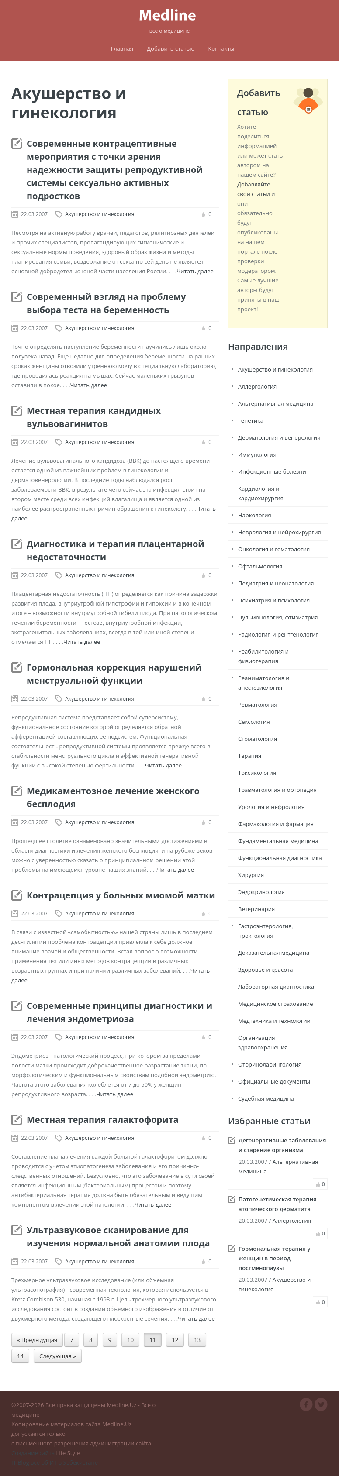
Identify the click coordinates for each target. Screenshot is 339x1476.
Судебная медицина (266, 1098)
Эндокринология (261, 892)
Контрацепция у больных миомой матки (121, 895)
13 (197, 1340)
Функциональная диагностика (280, 858)
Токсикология (257, 773)
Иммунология (257, 454)
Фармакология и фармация (276, 824)
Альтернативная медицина (275, 403)
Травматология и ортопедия (277, 790)
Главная (122, 48)
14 (20, 1356)
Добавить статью (170, 48)
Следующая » (57, 1356)
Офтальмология (260, 566)
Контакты (221, 48)
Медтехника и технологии (274, 1021)
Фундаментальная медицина (278, 841)
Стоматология (257, 739)
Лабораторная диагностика (276, 987)
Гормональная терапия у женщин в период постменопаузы (274, 1258)
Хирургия (251, 875)
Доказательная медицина (273, 952)
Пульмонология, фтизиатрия (278, 617)
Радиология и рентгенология (278, 634)
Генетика (250, 420)
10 (130, 1340)
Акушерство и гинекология (99, 214)
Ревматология (257, 705)
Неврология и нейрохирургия (279, 532)
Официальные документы (274, 1081)
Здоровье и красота (265, 970)
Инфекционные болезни (272, 471)
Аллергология (257, 386)
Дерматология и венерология (279, 437)
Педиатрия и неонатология (276, 583)
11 (152, 1340)
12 (175, 1340)
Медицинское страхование (275, 1004)
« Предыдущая (37, 1340)
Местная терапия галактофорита (103, 1119)
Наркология (254, 515)
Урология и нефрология (271, 807)
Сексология (254, 722)
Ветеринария (256, 909)
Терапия (249, 756)
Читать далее (195, 271)
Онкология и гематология (274, 549)
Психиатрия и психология (274, 600)
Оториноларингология (269, 1064)
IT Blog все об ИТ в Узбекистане (54, 1462)
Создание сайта (33, 1453)
